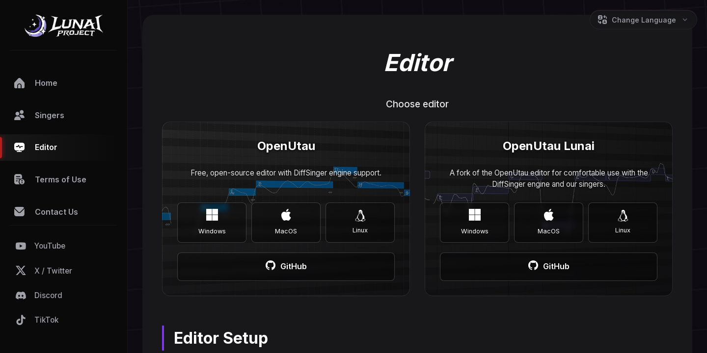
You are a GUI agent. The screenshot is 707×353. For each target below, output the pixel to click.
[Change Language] (643, 19)
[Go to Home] (64, 27)
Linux (360, 222)
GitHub (286, 267)
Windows (212, 222)
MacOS (286, 222)
